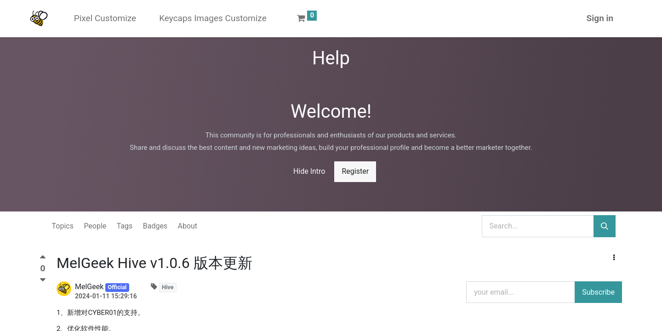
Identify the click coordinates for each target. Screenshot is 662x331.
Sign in (579, 18)
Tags (125, 226)
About (188, 226)
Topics (63, 226)
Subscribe (598, 292)
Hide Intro (309, 171)
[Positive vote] (43, 259)
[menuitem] (125, 18)
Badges (155, 226)
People (95, 226)
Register (355, 171)
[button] (614, 257)
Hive (168, 287)
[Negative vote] (43, 280)
